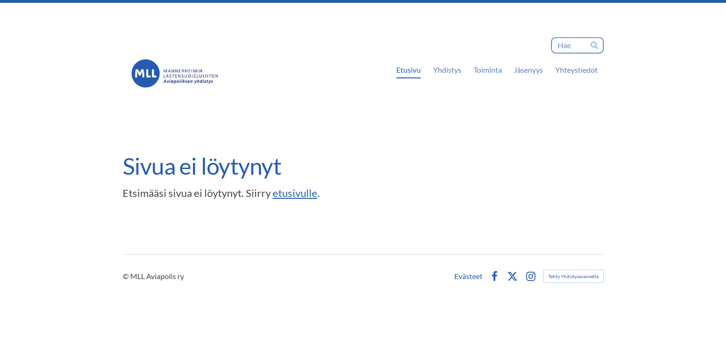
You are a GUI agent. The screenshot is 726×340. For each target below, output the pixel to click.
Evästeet (468, 276)
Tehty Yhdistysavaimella (573, 276)
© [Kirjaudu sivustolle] (126, 276)
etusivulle (295, 193)
